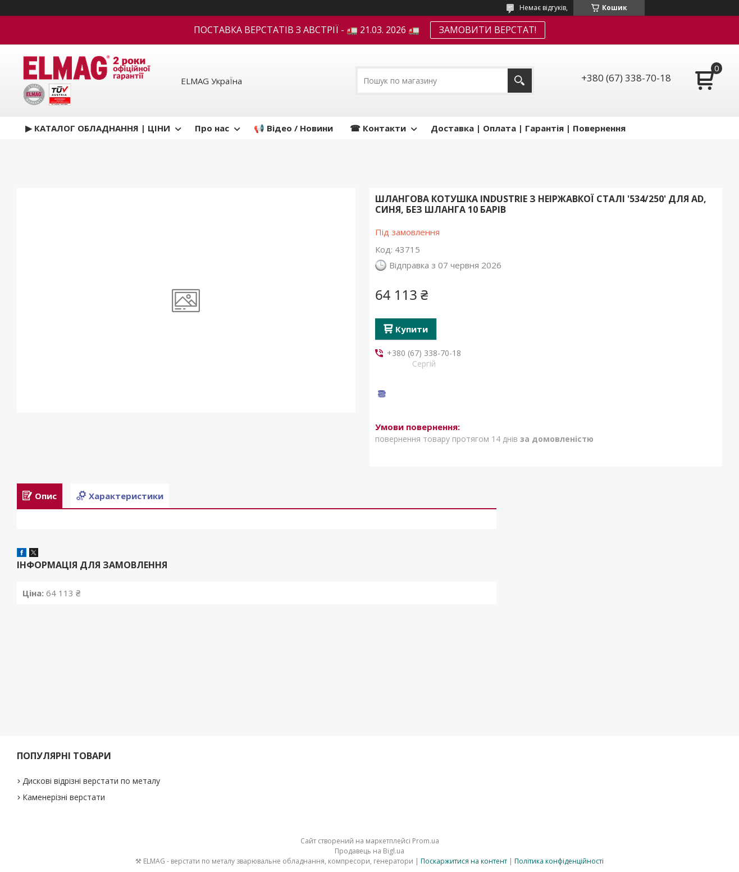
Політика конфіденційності (559, 861)
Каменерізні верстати (63, 797)
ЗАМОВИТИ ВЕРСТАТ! (487, 30)
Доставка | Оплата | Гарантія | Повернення (528, 128)
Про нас (212, 128)
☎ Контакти (378, 128)
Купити (411, 329)
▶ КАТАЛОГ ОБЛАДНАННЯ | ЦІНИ (97, 128)
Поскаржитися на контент (464, 861)
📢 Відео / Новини (293, 128)
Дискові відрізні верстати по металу (91, 780)
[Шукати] (520, 81)
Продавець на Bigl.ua (369, 851)
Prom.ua (425, 841)
